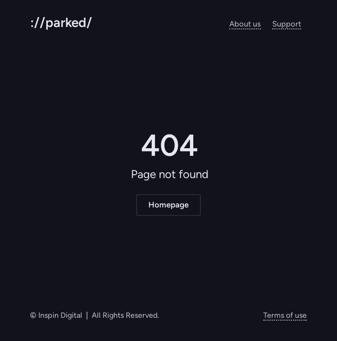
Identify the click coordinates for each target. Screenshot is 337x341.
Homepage (168, 204)
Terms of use (285, 315)
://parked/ (61, 22)
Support (286, 23)
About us (245, 23)
